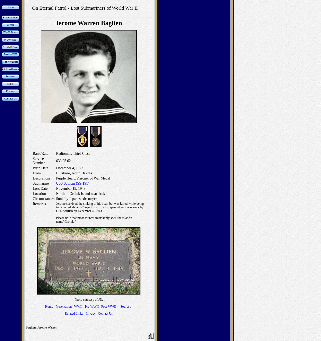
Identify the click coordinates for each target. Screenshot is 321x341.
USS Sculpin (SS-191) (72, 183)
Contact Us (105, 313)
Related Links (74, 313)
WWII (78, 306)
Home (49, 306)
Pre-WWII (92, 306)
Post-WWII (109, 306)
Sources (125, 306)
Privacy (91, 313)
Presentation (63, 306)
